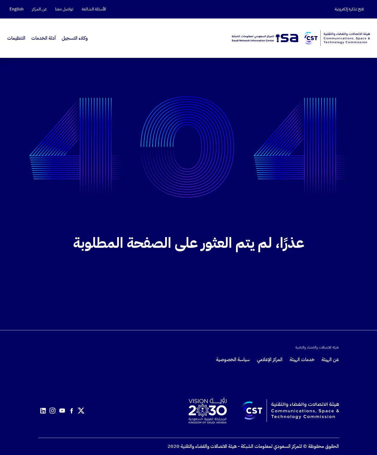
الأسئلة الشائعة (94, 9)
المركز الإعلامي (270, 359)
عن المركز (39, 9)
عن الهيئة (330, 359)
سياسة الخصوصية (233, 359)
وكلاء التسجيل (75, 38)
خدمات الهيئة (302, 359)
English (17, 9)
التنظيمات (16, 38)
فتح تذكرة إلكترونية (349, 9)
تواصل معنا (64, 9)
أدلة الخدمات (43, 38)
